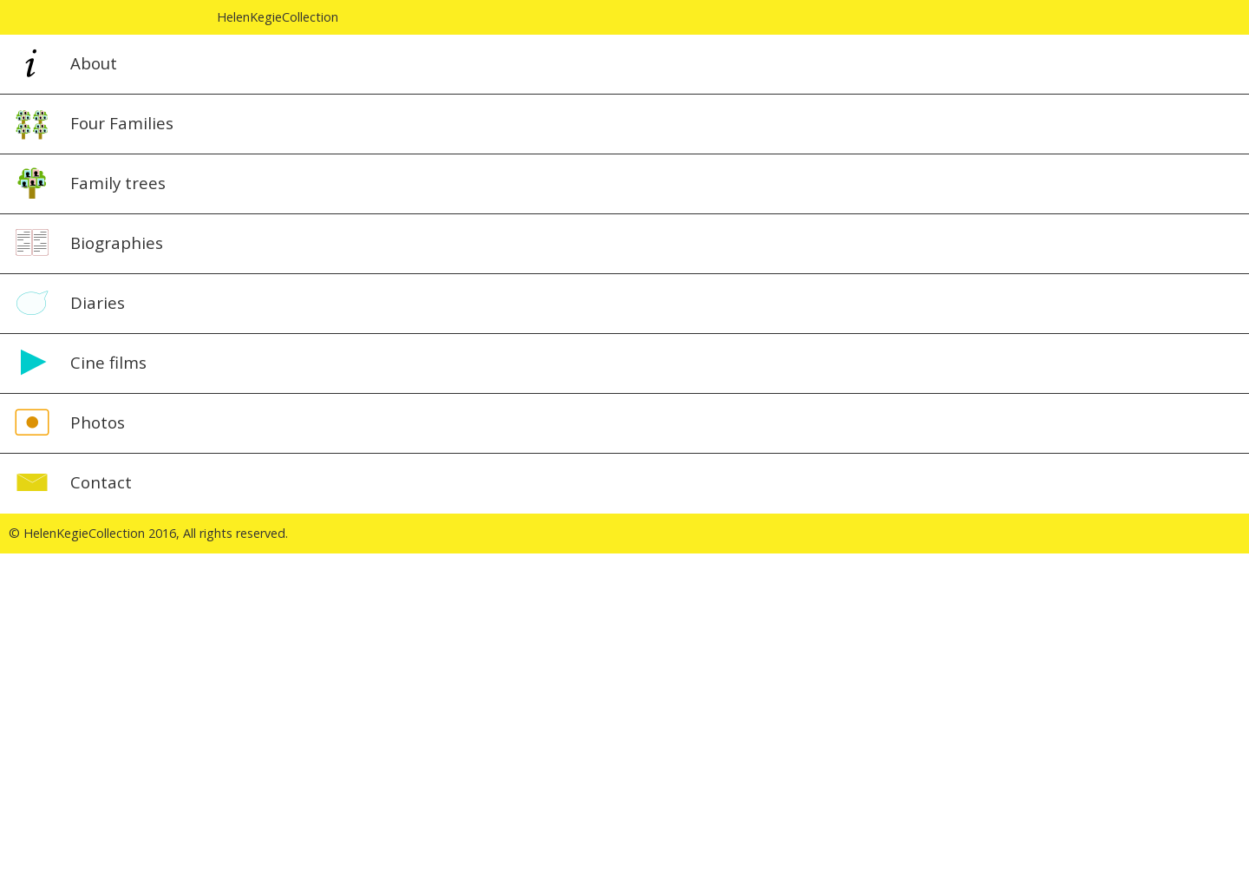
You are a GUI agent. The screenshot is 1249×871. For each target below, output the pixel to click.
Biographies (116, 242)
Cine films (108, 362)
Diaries (97, 302)
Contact (101, 482)
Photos (97, 422)
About (93, 63)
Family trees (118, 182)
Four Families (121, 123)
